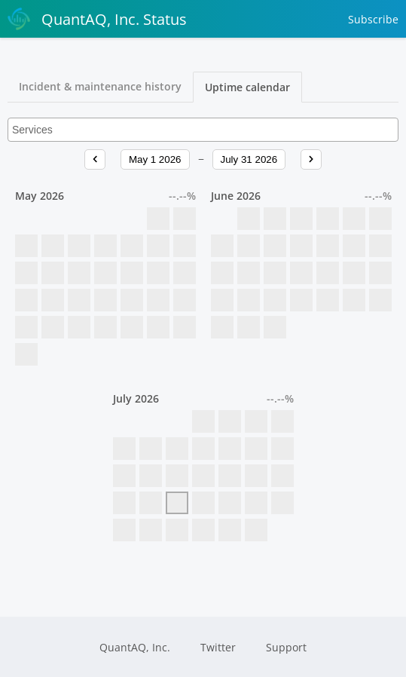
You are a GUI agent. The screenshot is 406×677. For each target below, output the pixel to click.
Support (286, 647)
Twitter (218, 647)
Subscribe (373, 19)
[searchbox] (203, 130)
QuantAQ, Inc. (134, 647)
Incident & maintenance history (100, 86)
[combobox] (203, 130)
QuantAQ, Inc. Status (97, 19)
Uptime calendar (247, 87)
